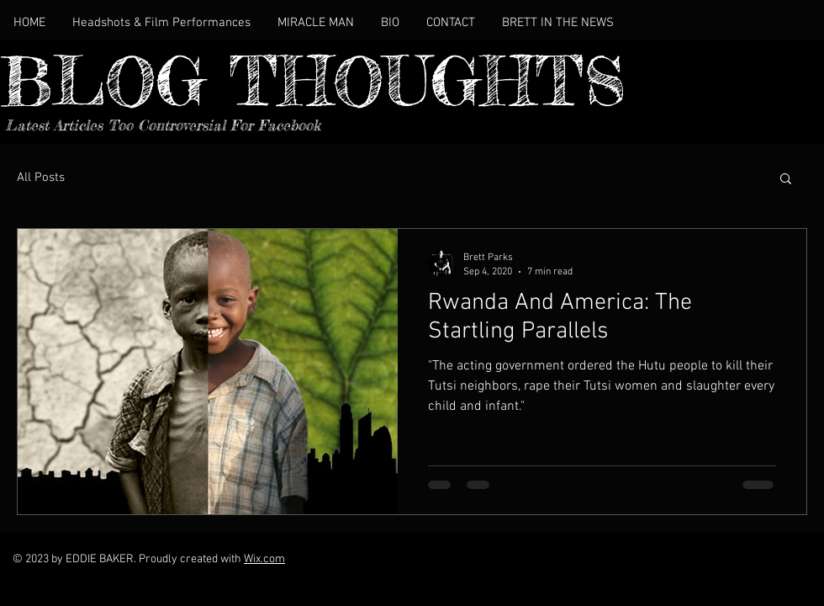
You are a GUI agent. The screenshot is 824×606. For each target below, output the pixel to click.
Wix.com (264, 559)
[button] (786, 180)
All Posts (41, 177)
